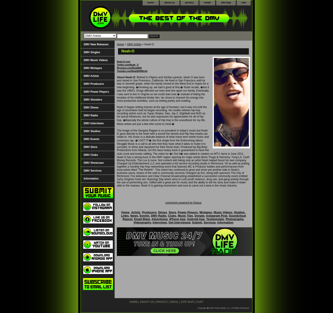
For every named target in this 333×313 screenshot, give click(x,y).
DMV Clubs (91, 154)
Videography (142, 222)
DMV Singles (92, 52)
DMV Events (91, 139)
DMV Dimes (91, 107)
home (150, 2)
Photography (234, 219)
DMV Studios (92, 131)
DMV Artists (134, 44)
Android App (196, 219)
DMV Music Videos (96, 60)
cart (243, 2)
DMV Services (93, 170)
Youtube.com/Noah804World (132, 71)
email (207, 2)
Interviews (160, 222)
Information (91, 178)
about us (169, 2)
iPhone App (177, 219)
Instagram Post (216, 215)
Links (125, 215)
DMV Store (90, 147)
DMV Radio (91, 115)
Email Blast (142, 219)
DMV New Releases (96, 44)
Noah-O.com (123, 61)
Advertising (159, 219)
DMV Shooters (93, 99)
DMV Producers (94, 83)
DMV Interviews (94, 123)
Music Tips (185, 215)
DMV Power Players (96, 91)
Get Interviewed (179, 222)
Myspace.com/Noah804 (129, 68)
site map (226, 2)
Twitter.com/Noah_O (128, 65)
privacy (189, 2)
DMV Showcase (94, 162)
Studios (239, 212)
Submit (197, 222)
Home (120, 44)
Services (210, 222)
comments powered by (183, 202)
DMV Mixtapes (93, 68)
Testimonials (215, 219)
